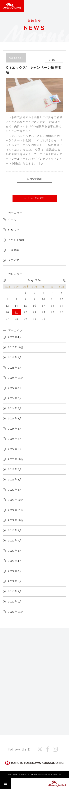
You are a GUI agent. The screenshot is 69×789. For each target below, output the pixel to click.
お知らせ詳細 (34, 178)
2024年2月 (15, 438)
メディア (13, 260)
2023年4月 (15, 479)
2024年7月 (15, 398)
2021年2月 (15, 591)
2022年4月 (15, 560)
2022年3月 (15, 571)
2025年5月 (15, 357)
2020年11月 (16, 611)
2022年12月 (16, 499)
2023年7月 (15, 469)
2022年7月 (15, 540)
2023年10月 (16, 459)
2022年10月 (16, 520)
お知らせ (13, 229)
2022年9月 (15, 530)
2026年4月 (15, 337)
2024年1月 (15, 449)
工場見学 (13, 250)
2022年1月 (15, 581)
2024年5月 (15, 408)
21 (16, 312)
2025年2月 (15, 367)
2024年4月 (15, 418)
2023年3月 (15, 489)
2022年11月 (16, 510)
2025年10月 (16, 347)
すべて (12, 219)
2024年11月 (16, 377)
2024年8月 (15, 388)
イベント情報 (16, 239)
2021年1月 (15, 601)
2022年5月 (15, 550)
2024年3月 (15, 428)
